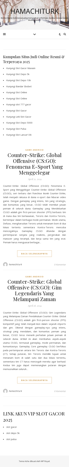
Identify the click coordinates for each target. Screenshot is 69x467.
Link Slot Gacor (23, 116)
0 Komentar (60, 264)
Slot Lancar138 (24, 134)
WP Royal (45, 461)
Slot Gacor (21, 110)
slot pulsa (11, 439)
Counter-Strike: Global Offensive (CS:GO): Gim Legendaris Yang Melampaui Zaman (34, 290)
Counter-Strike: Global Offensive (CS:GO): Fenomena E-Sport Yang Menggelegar (34, 164)
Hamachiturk (34, 11)
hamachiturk (15, 264)
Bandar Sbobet (24, 86)
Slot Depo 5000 (24, 122)
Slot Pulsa (21, 128)
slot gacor (11, 426)
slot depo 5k (13, 433)
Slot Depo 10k (23, 80)
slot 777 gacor (23, 104)
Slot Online (21, 92)
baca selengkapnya (34, 253)
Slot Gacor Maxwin (25, 68)
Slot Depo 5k (22, 74)
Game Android (34, 150)
